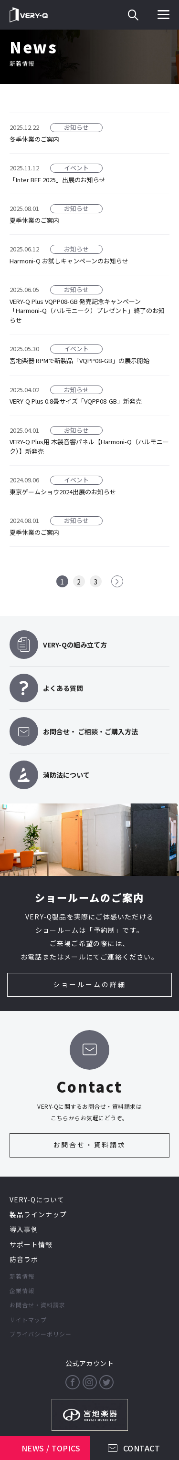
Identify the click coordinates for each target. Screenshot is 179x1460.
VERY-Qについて (37, 1199)
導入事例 (24, 1229)
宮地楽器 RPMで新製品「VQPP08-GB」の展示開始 (79, 360)
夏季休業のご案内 (34, 220)
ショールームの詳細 (89, 984)
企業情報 (22, 1290)
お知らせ (76, 127)
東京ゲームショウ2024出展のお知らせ (63, 491)
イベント (76, 168)
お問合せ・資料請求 (89, 1144)
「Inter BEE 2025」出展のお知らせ (57, 179)
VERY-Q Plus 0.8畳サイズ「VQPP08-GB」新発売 (76, 401)
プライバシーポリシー (41, 1334)
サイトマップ (28, 1319)
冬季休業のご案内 (34, 139)
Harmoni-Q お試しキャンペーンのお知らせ (69, 260)
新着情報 (22, 1276)
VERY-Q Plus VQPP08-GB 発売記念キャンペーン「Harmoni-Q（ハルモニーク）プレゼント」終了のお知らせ (87, 310)
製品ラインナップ (38, 1214)
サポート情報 (31, 1244)
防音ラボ (24, 1259)
